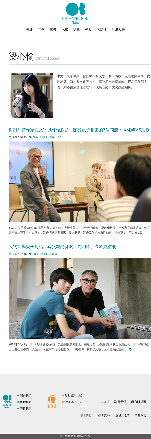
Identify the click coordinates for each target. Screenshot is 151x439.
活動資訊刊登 (73, 395)
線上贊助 (104, 415)
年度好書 (118, 29)
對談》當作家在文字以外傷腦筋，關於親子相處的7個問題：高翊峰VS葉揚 (79, 129)
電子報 (121, 401)
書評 (29, 29)
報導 (41, 29)
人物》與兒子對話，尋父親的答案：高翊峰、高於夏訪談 (62, 246)
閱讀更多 (141, 232)
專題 (88, 29)
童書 (53, 29)
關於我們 (25, 395)
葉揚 (52, 137)
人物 (65, 29)
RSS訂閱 (140, 401)
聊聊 (35, 253)
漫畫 (76, 29)
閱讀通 (102, 29)
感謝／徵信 (122, 415)
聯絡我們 (25, 408)
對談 (35, 137)
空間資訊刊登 (73, 402)
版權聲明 (25, 402)
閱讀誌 (8, 401)
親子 (59, 137)
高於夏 (53, 253)
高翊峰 (43, 137)
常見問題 (140, 415)
